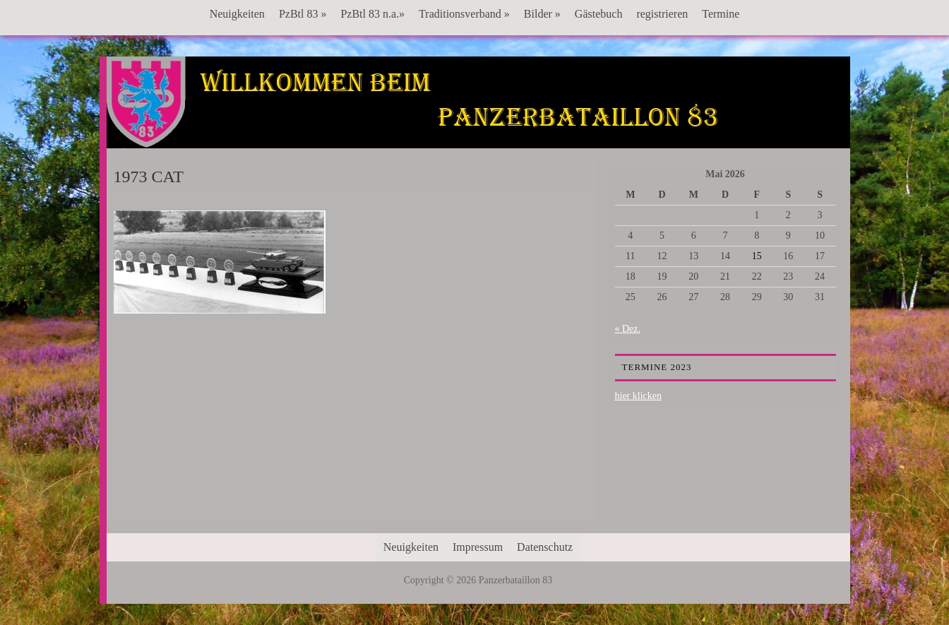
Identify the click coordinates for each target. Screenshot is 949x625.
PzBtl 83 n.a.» (372, 14)
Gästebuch (599, 14)
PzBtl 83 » (303, 14)
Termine (720, 14)
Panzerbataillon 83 (478, 100)
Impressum (478, 547)
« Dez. (628, 328)
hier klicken (638, 396)
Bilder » (542, 14)
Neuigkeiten (237, 14)
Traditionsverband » (464, 14)
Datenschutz (545, 547)
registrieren (662, 14)
